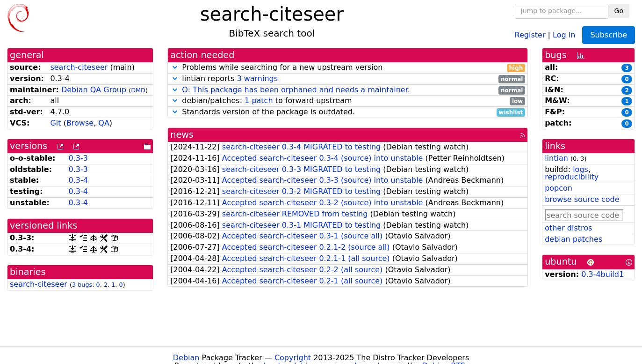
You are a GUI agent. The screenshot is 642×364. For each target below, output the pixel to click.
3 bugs (82, 284)
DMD (138, 90)
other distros (568, 227)
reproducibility (572, 176)
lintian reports (347, 79)
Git (55, 123)
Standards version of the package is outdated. (347, 112)
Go (618, 11)
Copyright (292, 357)
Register (530, 34)
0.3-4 (78, 180)
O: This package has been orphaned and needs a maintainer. (296, 89)
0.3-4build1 (602, 274)
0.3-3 (78, 158)
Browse (80, 123)
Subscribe (608, 34)
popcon (558, 188)
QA (103, 123)
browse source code (582, 199)
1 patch (259, 100)
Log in (564, 34)
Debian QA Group (93, 89)
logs (580, 169)
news (182, 134)
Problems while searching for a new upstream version (347, 68)
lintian (556, 158)
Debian (186, 357)
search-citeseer (79, 67)
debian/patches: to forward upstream (347, 101)
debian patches (573, 239)
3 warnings (257, 78)
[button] (175, 67)
